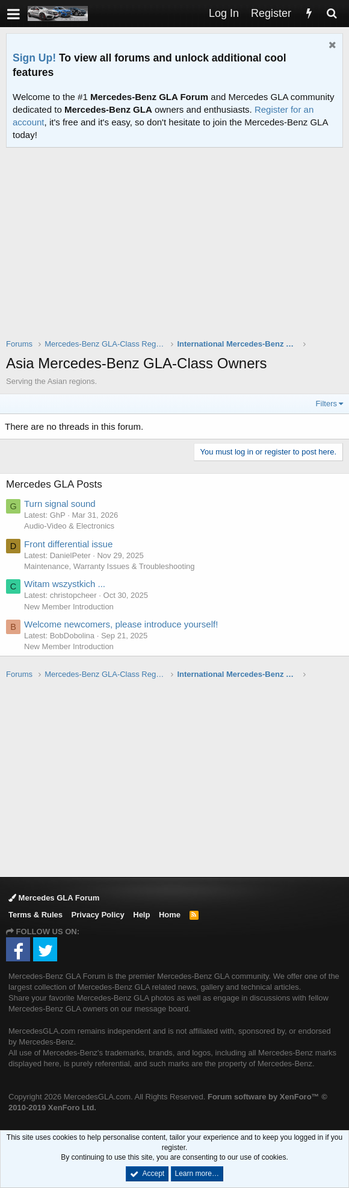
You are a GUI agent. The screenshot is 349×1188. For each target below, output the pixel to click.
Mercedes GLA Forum (53, 897)
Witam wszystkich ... (64, 584)
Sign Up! (34, 58)
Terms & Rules (35, 914)
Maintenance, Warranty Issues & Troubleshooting (109, 566)
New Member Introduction (69, 606)
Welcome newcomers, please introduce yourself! (121, 624)
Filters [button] (326, 403)
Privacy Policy (98, 914)
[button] (13, 13)
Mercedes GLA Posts (54, 484)
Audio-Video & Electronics (69, 525)
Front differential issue (68, 544)
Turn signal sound (60, 503)
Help (141, 914)
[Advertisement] (177, 250)
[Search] (331, 13)
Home (170, 914)
